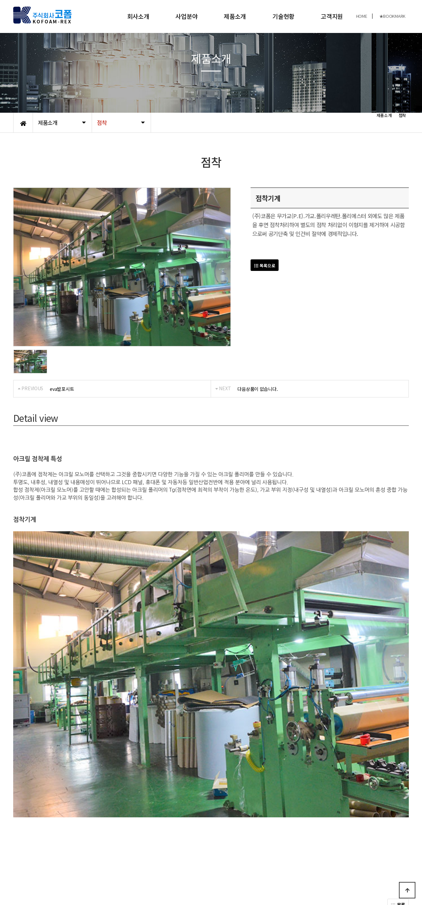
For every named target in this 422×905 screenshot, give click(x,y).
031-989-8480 (331, 875)
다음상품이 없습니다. (257, 389)
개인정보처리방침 (30, 845)
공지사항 (61, 845)
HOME (361, 16)
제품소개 (235, 16)
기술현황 (283, 16)
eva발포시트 (62, 389)
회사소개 (138, 16)
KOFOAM (69, 878)
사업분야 (186, 16)
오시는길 (84, 845)
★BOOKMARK (392, 16)
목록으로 (264, 265)
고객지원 (332, 16)
